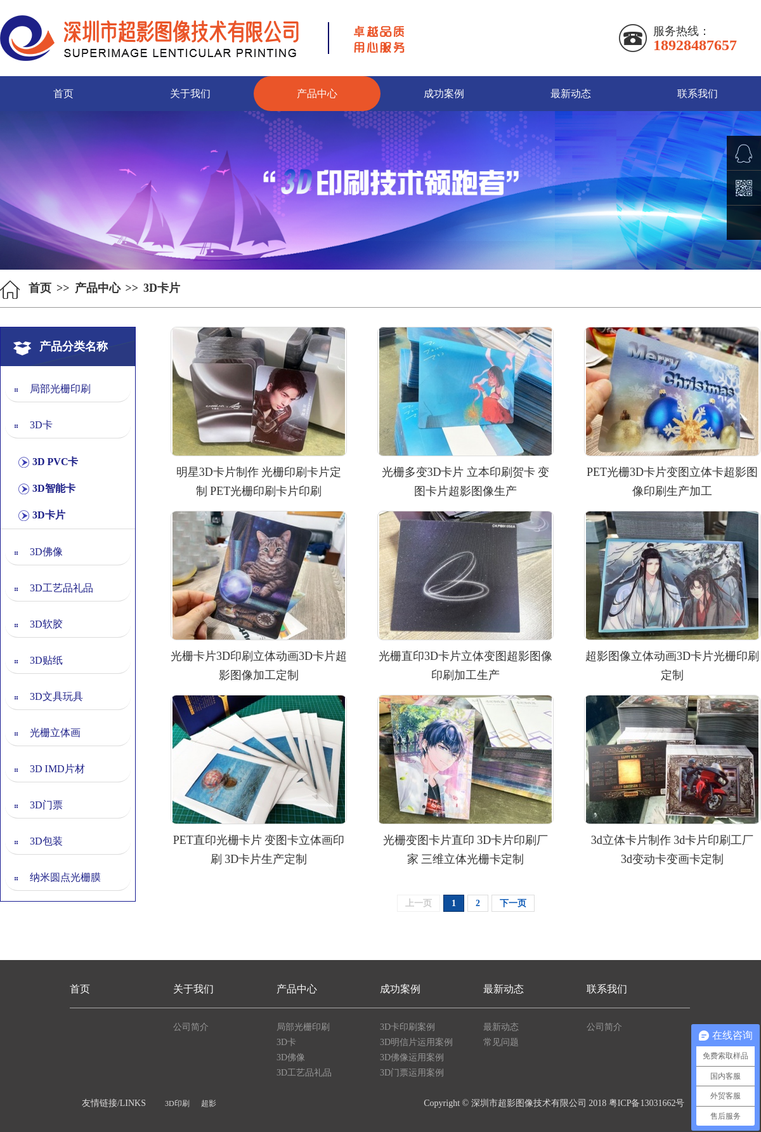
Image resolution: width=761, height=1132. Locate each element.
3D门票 (46, 805)
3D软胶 (46, 624)
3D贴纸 (46, 660)
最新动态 (570, 93)
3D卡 (41, 424)
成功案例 (444, 93)
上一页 (418, 903)
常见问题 (501, 1042)
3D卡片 (48, 515)
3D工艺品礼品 (61, 587)
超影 (208, 1103)
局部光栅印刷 (60, 388)
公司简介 (191, 1027)
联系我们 (697, 93)
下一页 (513, 903)
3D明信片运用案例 (416, 1042)
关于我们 (190, 93)
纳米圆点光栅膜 (65, 877)
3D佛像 (46, 551)
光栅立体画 (55, 732)
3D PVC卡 (55, 461)
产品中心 (317, 93)
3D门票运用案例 (412, 1072)
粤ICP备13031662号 (647, 1103)
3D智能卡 (53, 488)
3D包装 (46, 841)
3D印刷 (177, 1103)
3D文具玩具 (56, 696)
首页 (63, 93)
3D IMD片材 (57, 768)
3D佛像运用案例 (412, 1057)
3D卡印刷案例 (407, 1027)
